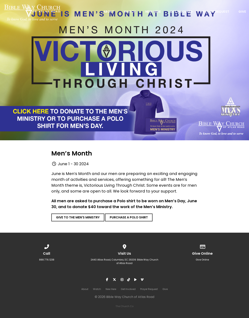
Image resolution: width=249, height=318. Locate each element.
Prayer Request (215, 12)
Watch (130, 12)
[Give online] (202, 246)
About (108, 12)
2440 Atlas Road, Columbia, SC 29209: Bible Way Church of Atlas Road (124, 261)
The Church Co (124, 306)
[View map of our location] (124, 246)
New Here (153, 12)
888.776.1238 (46, 259)
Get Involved (181, 12)
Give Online (202, 259)
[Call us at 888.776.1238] (46, 246)
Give (242, 12)
